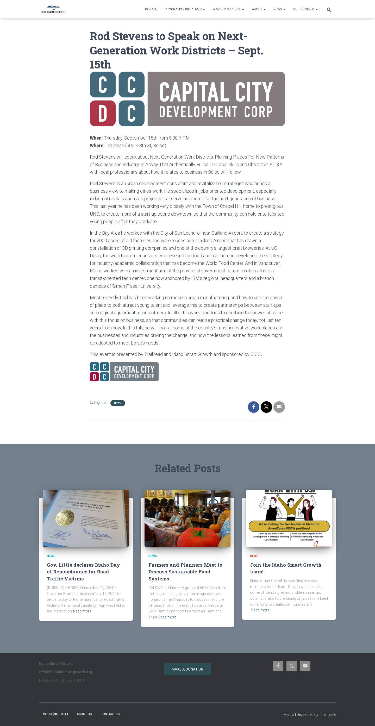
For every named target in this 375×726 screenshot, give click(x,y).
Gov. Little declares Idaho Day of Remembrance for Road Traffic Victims (84, 571)
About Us (84, 714)
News (279, 9)
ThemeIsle (327, 714)
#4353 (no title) (55, 714)
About (259, 9)
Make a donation (187, 669)
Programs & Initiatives (185, 9)
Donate (151, 9)
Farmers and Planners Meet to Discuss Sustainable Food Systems (185, 571)
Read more (82, 611)
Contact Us (110, 714)
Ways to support (228, 9)
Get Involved (305, 9)
